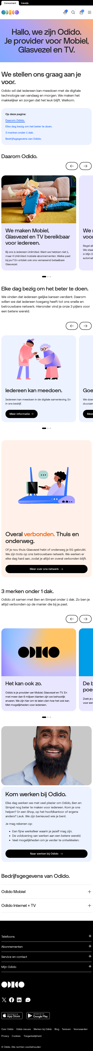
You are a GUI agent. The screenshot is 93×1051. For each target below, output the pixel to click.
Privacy (5, 1036)
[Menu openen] (90, 12)
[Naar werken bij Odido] (46, 854)
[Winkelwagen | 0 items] (81, 12)
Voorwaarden (81, 1029)
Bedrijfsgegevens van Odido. (23, 138)
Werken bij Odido (43, 1029)
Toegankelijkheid (32, 1036)
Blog (57, 1029)
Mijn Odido (8, 967)
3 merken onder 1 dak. (19, 132)
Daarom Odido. (15, 120)
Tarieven (66, 1029)
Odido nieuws (23, 1029)
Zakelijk (25, 3)
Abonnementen (12, 946)
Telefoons (8, 936)
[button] (65, 12)
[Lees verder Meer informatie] (21, 414)
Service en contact (14, 957)
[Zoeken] (73, 12)
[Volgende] (85, 166)
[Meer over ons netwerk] (46, 569)
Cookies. (16, 1036)
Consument (10, 3)
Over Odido (7, 1029)
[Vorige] (72, 166)
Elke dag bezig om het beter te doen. (28, 126)
